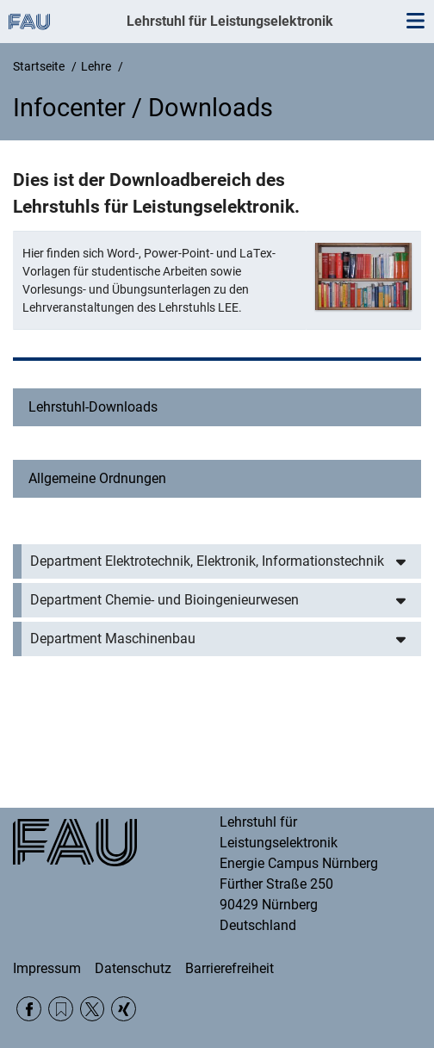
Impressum (47, 968)
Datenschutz (133, 968)
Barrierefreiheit (229, 968)
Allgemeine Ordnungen (97, 478)
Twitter (92, 1008)
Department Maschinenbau (112, 638)
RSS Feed (60, 1008)
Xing (123, 1008)
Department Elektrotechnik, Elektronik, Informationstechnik (207, 561)
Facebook (28, 1008)
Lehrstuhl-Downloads (93, 407)
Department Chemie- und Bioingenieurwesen (164, 600)
